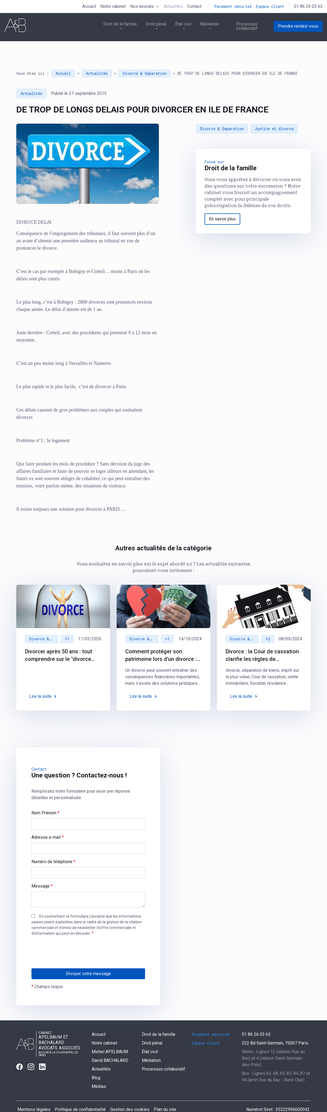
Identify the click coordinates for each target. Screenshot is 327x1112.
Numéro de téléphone (53, 848)
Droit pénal (150, 27)
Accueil (89, 6)
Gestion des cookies (129, 1096)
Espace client (270, 6)
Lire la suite (40, 683)
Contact (194, 6)
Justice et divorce (274, 115)
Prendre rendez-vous (298, 27)
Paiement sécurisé (233, 6)
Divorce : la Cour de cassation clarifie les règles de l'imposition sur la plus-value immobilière (262, 642)
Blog (96, 1065)
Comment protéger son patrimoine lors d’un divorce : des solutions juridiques (161, 642)
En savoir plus (222, 206)
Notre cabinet (113, 6)
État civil (178, 27)
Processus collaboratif (246, 27)
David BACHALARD (110, 1047)
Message (42, 873)
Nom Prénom (45, 800)
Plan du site (165, 1096)
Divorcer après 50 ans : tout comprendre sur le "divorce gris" (58, 642)
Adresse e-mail (47, 824)
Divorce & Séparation (144, 60)
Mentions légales (33, 1096)
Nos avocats (142, 6)
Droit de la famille (113, 27)
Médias (99, 1073)
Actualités (173, 6)
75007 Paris (275, 1030)
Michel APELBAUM (110, 1039)
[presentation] (72, 950)
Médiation (205, 27)
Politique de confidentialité (80, 1096)
